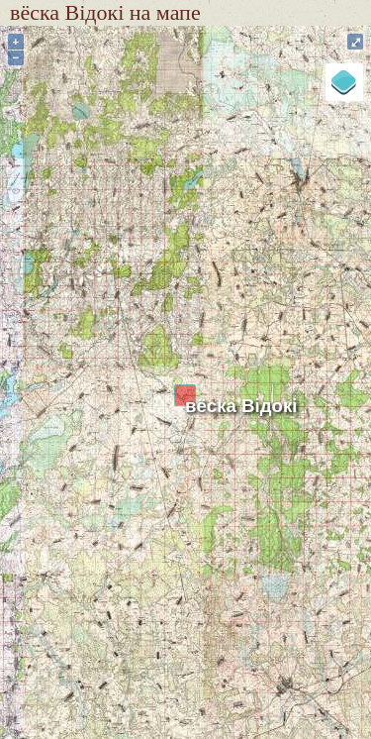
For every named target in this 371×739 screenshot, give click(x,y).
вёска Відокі (241, 405)
